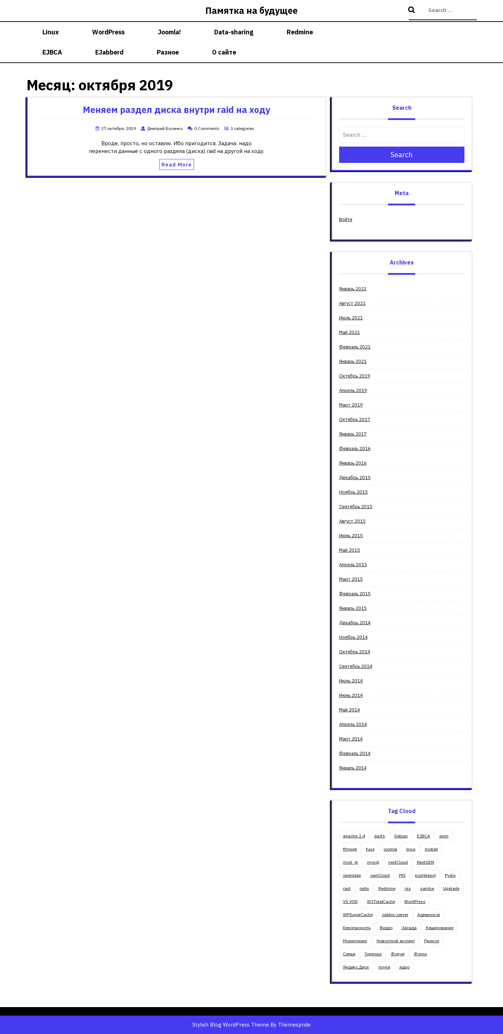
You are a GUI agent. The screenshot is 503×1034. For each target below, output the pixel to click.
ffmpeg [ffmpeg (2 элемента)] (350, 849)
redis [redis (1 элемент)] (364, 888)
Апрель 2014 (353, 724)
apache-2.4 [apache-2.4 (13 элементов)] (354, 836)
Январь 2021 (353, 361)
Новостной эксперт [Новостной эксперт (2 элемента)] (396, 940)
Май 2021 (349, 332)
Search (412, 10)
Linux (50, 32)
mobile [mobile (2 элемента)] (431, 849)
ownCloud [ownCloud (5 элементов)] (380, 875)
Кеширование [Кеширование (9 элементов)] (439, 927)
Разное (168, 52)
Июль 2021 (351, 318)
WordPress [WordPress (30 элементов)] (414, 901)
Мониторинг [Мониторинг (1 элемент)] (355, 940)
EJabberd (109, 52)
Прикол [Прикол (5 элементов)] (431, 940)
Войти (345, 219)
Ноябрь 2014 (353, 637)
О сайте (224, 52)
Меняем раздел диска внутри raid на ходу (176, 109)
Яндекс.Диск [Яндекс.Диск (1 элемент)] (356, 967)
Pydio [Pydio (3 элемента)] (450, 875)
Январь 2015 (353, 608)
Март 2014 (351, 739)
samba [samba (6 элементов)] (427, 888)
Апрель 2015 (353, 565)
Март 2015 (351, 579)
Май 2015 (349, 550)
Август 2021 (352, 303)
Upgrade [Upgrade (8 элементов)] (451, 888)
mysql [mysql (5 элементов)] (373, 862)
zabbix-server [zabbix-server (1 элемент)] (395, 914)
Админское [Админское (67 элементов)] (428, 914)
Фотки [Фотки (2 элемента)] (420, 953)
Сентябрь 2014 (355, 666)
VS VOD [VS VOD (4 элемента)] (350, 901)
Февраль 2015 (355, 594)
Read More (176, 164)
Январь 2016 (353, 463)
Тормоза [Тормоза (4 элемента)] (373, 953)
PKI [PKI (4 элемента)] (402, 875)
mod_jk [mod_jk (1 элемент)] (350, 862)
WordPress (108, 32)
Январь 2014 (353, 768)
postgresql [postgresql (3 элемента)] (425, 875)
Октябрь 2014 (354, 652)
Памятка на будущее (251, 10)
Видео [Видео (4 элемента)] (386, 927)
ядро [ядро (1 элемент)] (404, 967)
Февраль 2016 (355, 448)
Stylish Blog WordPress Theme (230, 1024)
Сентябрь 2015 (355, 507)
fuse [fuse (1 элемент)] (370, 849)
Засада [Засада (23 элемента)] (409, 927)
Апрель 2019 (353, 390)
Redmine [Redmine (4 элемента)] (386, 888)
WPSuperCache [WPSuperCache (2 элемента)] (358, 914)
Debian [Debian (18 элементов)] (401, 836)
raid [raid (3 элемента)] (346, 888)
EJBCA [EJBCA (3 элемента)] (423, 836)
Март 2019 (351, 405)
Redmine (300, 32)
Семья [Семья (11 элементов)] (349, 953)
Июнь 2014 (351, 695)
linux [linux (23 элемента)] (411, 849)
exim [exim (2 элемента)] (443, 836)
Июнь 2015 (351, 536)
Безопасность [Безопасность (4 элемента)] (357, 927)
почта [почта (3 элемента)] (384, 967)
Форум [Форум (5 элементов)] (398, 953)
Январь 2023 (353, 289)
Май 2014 (349, 710)
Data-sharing (233, 32)
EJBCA (52, 52)
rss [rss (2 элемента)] (408, 888)
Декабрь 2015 (355, 478)
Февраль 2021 (355, 347)
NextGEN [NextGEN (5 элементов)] (425, 862)
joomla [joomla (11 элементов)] (390, 849)
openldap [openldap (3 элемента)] (352, 875)
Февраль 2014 (355, 753)
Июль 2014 (351, 681)
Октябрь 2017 (354, 419)
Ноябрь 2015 (353, 492)
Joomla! (169, 32)
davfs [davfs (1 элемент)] (379, 836)
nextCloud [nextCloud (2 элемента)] (398, 862)
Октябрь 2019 (354, 376)
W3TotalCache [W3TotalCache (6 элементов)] (381, 901)
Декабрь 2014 (355, 623)
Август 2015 (352, 521)
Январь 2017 (353, 434)
